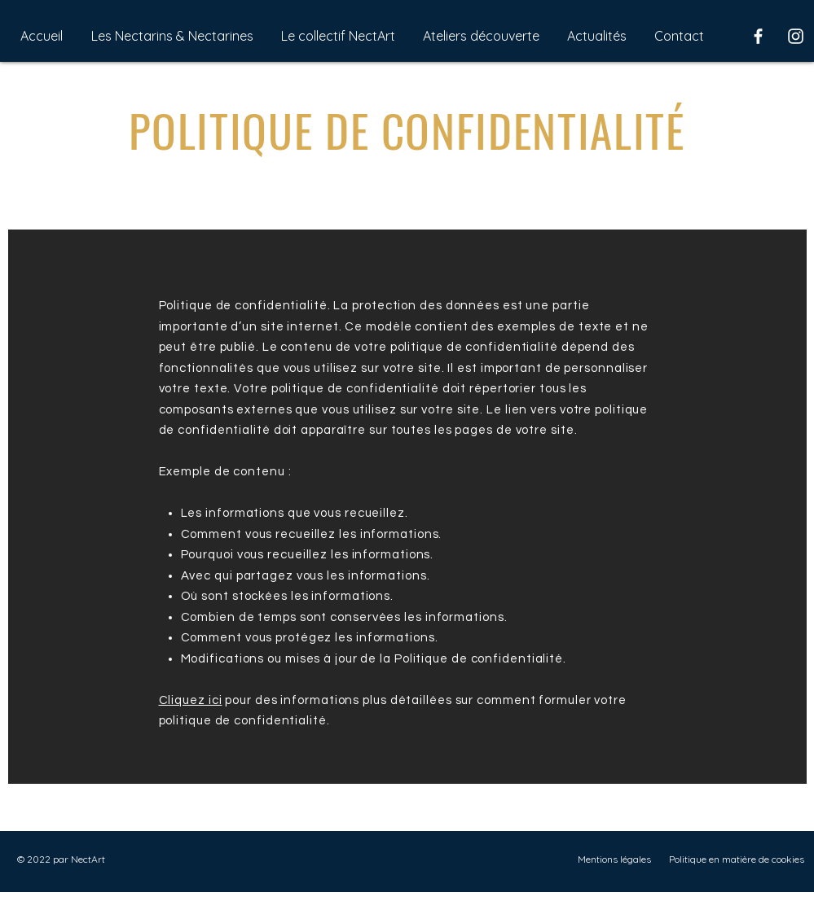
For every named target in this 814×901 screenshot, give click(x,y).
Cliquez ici (190, 700)
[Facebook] (758, 36)
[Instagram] (795, 36)
